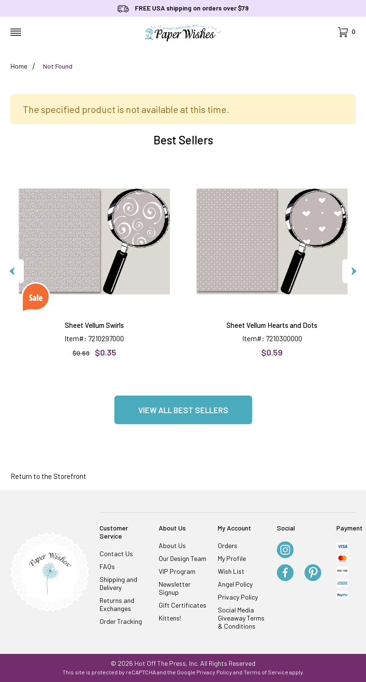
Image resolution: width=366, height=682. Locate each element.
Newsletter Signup (175, 588)
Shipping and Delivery (118, 583)
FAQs (107, 566)
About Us (172, 545)
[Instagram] (285, 550)
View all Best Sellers (183, 410)
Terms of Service (266, 672)
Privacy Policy (238, 597)
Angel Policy (235, 584)
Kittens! (170, 618)
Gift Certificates (182, 605)
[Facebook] (285, 573)
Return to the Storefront (48, 476)
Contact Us (116, 554)
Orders (227, 545)
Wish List (231, 571)
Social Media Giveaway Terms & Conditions (241, 618)
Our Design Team (182, 558)
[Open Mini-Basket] (347, 32)
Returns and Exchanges (117, 604)
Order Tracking (121, 621)
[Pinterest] (313, 573)
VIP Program (177, 571)
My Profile (232, 558)
